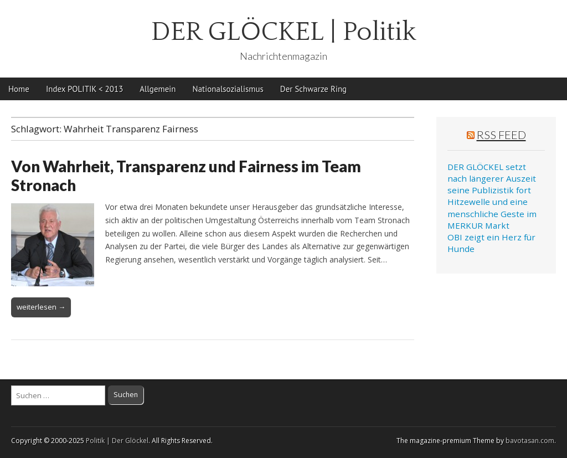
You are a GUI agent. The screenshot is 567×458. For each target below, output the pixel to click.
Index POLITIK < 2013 (84, 89)
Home (18, 89)
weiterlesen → (41, 307)
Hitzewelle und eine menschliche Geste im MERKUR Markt (492, 213)
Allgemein (158, 89)
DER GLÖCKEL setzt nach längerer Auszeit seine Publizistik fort (491, 178)
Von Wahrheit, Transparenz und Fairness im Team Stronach (186, 175)
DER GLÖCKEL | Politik (283, 32)
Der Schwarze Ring (313, 89)
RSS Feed (501, 134)
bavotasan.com (530, 440)
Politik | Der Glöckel (117, 440)
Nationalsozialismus (228, 89)
